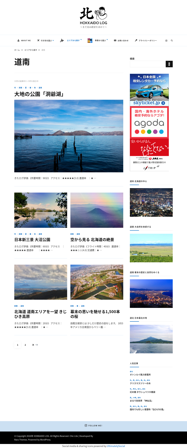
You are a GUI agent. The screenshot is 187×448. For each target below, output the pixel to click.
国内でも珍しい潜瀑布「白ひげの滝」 (147, 409)
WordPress (45, 439)
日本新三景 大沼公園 (32, 239)
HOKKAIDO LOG (41, 435)
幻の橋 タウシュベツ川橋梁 (142, 392)
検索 (132, 58)
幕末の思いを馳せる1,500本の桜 (95, 314)
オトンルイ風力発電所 (140, 374)
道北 (131, 371)
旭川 (137, 380)
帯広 (134, 389)
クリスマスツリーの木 (140, 383)
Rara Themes (20, 439)
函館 (20, 87)
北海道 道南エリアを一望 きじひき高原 (40, 314)
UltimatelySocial (116, 446)
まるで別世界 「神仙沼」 (141, 400)
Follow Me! (93, 425)
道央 (139, 398)
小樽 (134, 398)
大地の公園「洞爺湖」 (40, 94)
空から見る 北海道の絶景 (92, 239)
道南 (40, 87)
